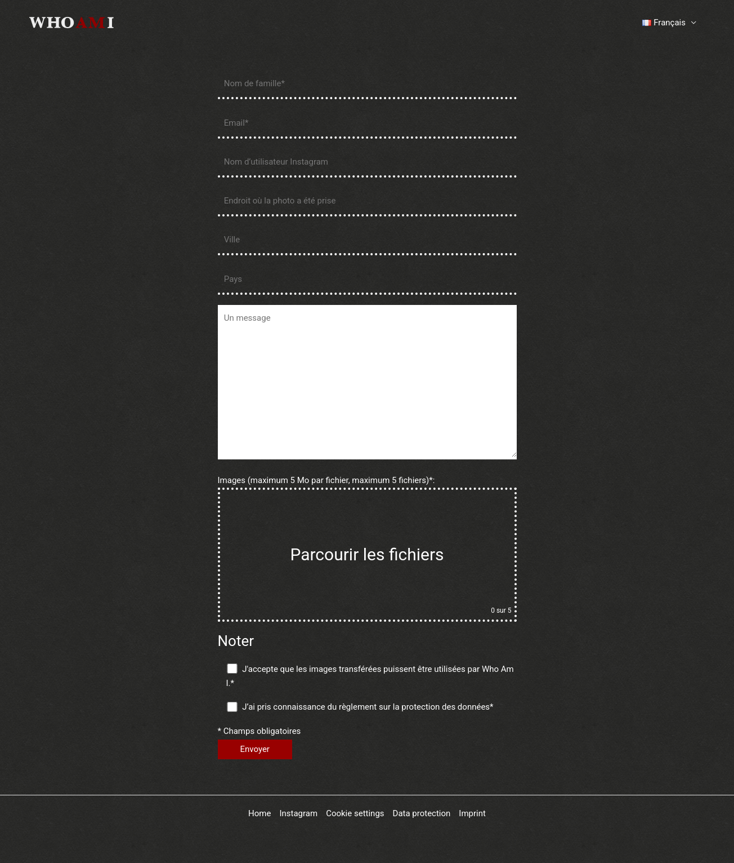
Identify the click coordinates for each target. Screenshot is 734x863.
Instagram (298, 813)
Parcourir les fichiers (367, 554)
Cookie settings (355, 813)
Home (259, 813)
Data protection (422, 813)
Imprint (472, 813)
